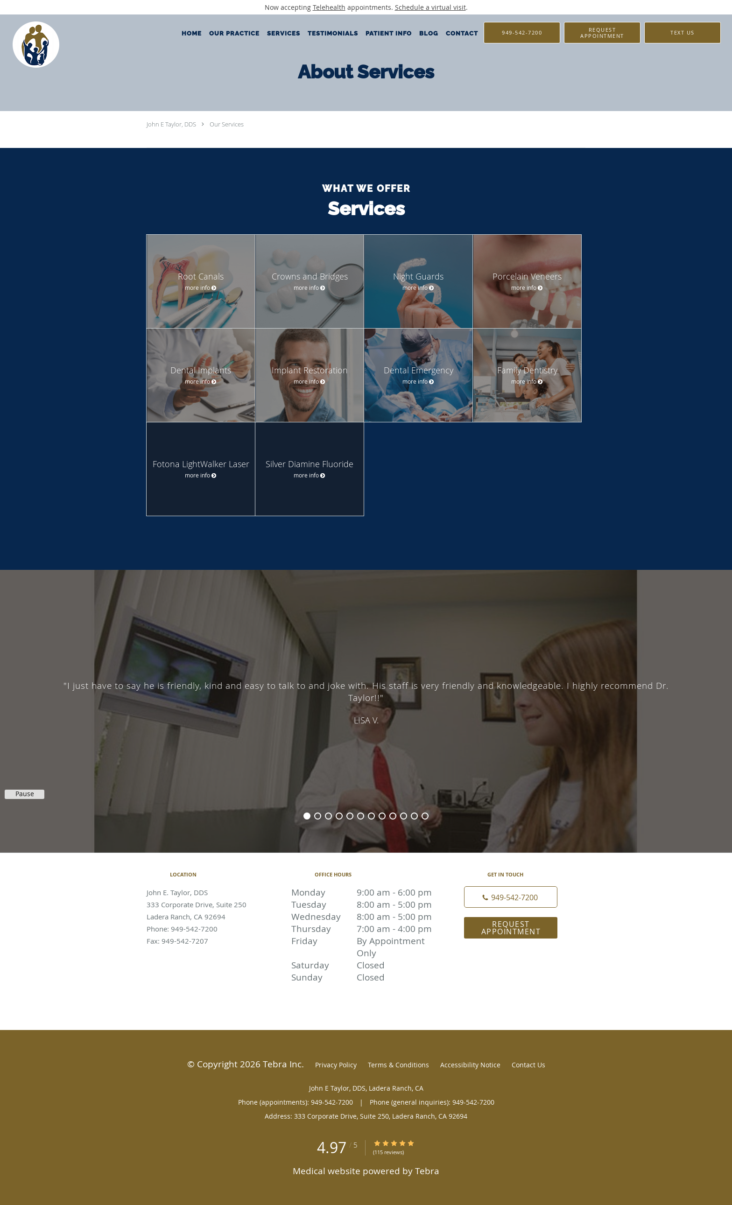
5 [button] (349, 816)
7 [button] (371, 816)
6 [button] (360, 816)
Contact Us (528, 1064)
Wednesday (363, 917)
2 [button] (317, 816)
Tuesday (363, 904)
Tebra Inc (282, 1064)
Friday (363, 941)
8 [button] (382, 816)
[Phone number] (510, 897)
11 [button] (414, 816)
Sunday (363, 977)
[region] (366, 701)
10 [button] (403, 816)
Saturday (363, 965)
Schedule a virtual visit (430, 7)
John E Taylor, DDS (171, 124)
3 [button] (328, 816)
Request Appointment (511, 928)
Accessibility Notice (470, 1064)
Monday (363, 892)
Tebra (427, 1171)
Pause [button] (24, 794)
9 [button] (392, 816)
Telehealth (329, 7)
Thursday (363, 929)
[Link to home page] (29, 44)
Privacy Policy (336, 1064)
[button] (602, 32)
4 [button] (339, 816)
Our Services (227, 124)
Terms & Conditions (398, 1064)
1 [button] (307, 816)
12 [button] (425, 816)
